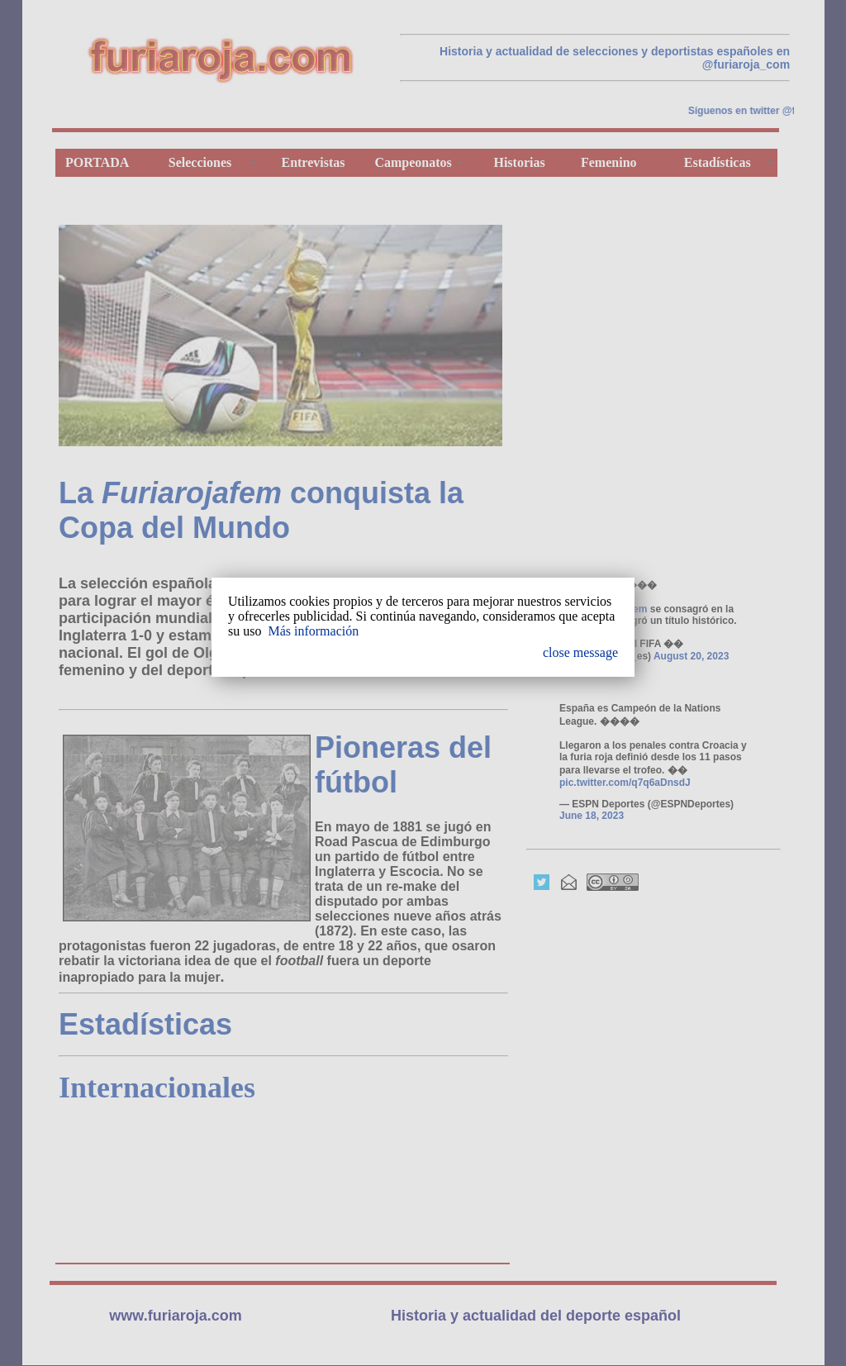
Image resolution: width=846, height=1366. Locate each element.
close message (580, 652)
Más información (313, 631)
